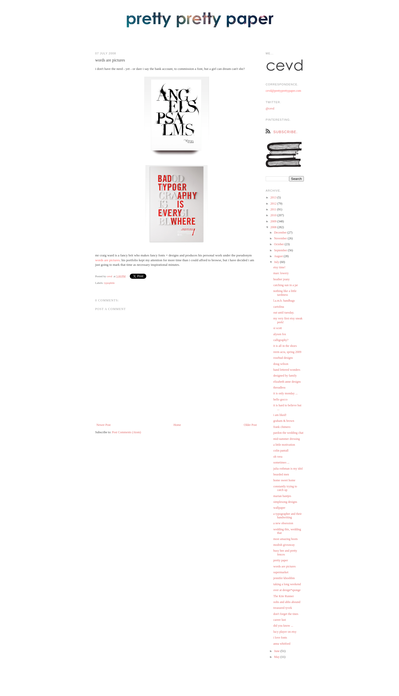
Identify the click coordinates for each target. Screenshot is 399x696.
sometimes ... (281, 462)
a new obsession (283, 523)
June (277, 651)
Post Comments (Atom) (126, 432)
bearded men (281, 474)
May (277, 657)
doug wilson (280, 364)
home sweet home (284, 480)
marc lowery (281, 273)
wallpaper (279, 507)
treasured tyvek (282, 608)
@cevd (270, 108)
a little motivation (284, 444)
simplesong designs (285, 502)
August (279, 256)
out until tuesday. (283, 312)
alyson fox (279, 334)
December (280, 232)
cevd (109, 276)
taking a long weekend (287, 584)
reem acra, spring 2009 (287, 352)
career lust (279, 620)
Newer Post (103, 425)
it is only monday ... (285, 393)
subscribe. (285, 132)
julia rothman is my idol (288, 468)
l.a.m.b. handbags (284, 300)
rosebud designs (283, 358)
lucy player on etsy (284, 631)
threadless (279, 387)
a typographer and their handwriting (287, 515)
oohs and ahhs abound (286, 602)
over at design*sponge (287, 590)
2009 (273, 221)
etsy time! (279, 267)
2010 (273, 215)
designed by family (285, 375)
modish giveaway (284, 545)
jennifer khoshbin (284, 578)
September (281, 250)
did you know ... (283, 625)
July (277, 262)
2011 (273, 209)
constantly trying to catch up (285, 488)
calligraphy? (280, 340)
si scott (277, 328)
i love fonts (280, 637)
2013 (273, 197)
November (281, 238)
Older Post (250, 425)
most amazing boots (285, 539)
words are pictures (107, 260)
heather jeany (281, 279)
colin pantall (281, 450)
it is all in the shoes (285, 346)
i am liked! (280, 415)
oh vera (277, 456)
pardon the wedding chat (288, 433)
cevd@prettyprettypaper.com (283, 90)
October (279, 244)
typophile (109, 282)
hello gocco (280, 399)
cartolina (278, 306)
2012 (273, 203)
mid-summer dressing (286, 439)
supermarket (280, 572)
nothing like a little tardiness (284, 292)
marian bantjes (282, 496)
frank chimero (282, 427)
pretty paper (280, 560)
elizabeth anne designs (287, 381)
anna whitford (281, 643)
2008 (273, 227)
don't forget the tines (285, 614)
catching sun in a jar (285, 285)
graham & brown (283, 421)
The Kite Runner (283, 596)
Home (177, 425)
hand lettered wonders (286, 370)
